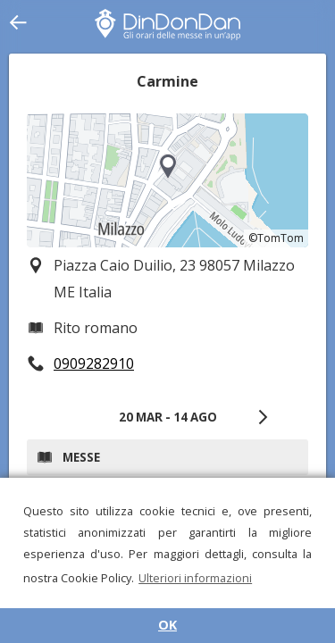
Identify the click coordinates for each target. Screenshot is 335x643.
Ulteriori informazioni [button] (195, 578)
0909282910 (94, 363)
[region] (167, 180)
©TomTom (276, 238)
